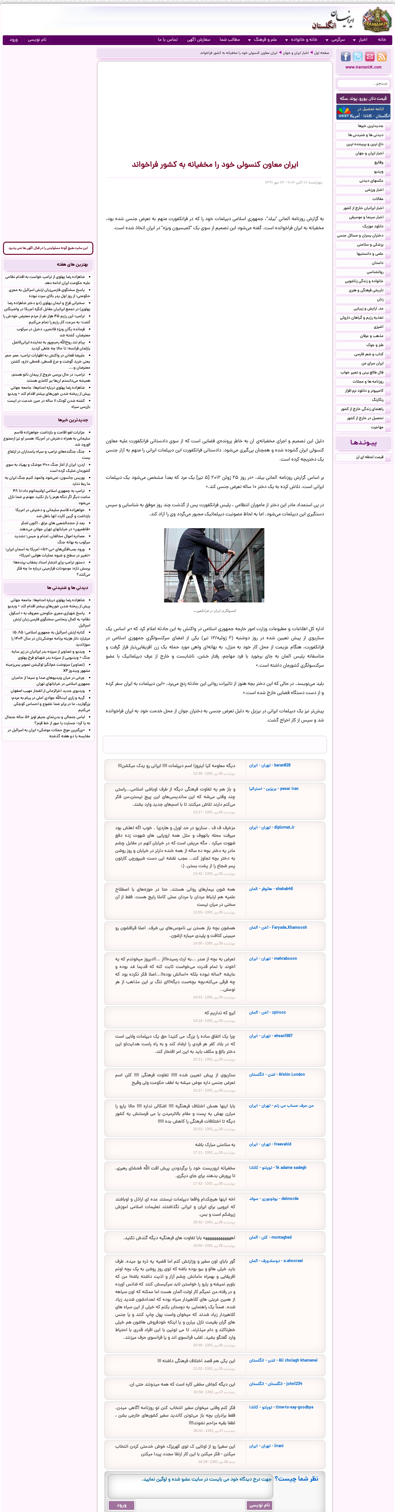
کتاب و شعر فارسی (372, 355)
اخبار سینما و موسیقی (370, 218)
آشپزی (382, 327)
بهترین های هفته (72, 264)
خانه (382, 40)
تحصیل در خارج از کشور (369, 419)
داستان (381, 263)
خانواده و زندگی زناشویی (368, 282)
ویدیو (382, 172)
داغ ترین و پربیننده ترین (368, 145)
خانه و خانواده (301, 40)
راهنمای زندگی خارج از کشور (366, 409)
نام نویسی (37, 40)
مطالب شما (230, 40)
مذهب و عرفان (375, 336)
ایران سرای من (376, 364)
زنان (384, 300)
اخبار (360, 40)
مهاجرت (381, 428)
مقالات (382, 199)
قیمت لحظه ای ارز (373, 457)
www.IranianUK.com (363, 68)
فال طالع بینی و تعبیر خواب (366, 373)
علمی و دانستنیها (374, 254)
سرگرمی (335, 40)
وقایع (382, 163)
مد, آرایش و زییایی (372, 309)
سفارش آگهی (198, 40)
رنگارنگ (381, 400)
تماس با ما (168, 40)
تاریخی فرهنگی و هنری (370, 291)
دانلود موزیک (376, 227)
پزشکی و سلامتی (374, 245)
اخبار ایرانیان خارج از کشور (367, 208)
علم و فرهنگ (262, 40)
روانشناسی (379, 272)
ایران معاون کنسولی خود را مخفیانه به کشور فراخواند (238, 53)
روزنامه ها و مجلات (372, 382)
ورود (13, 40)
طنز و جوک (378, 345)
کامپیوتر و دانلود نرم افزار (368, 391)
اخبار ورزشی (378, 190)
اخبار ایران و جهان (296, 53)
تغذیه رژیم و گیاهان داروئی (365, 318)
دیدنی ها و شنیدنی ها (369, 135)
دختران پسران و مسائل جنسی (364, 236)
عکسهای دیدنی (375, 181)
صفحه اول (321, 53)
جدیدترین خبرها (374, 126)
